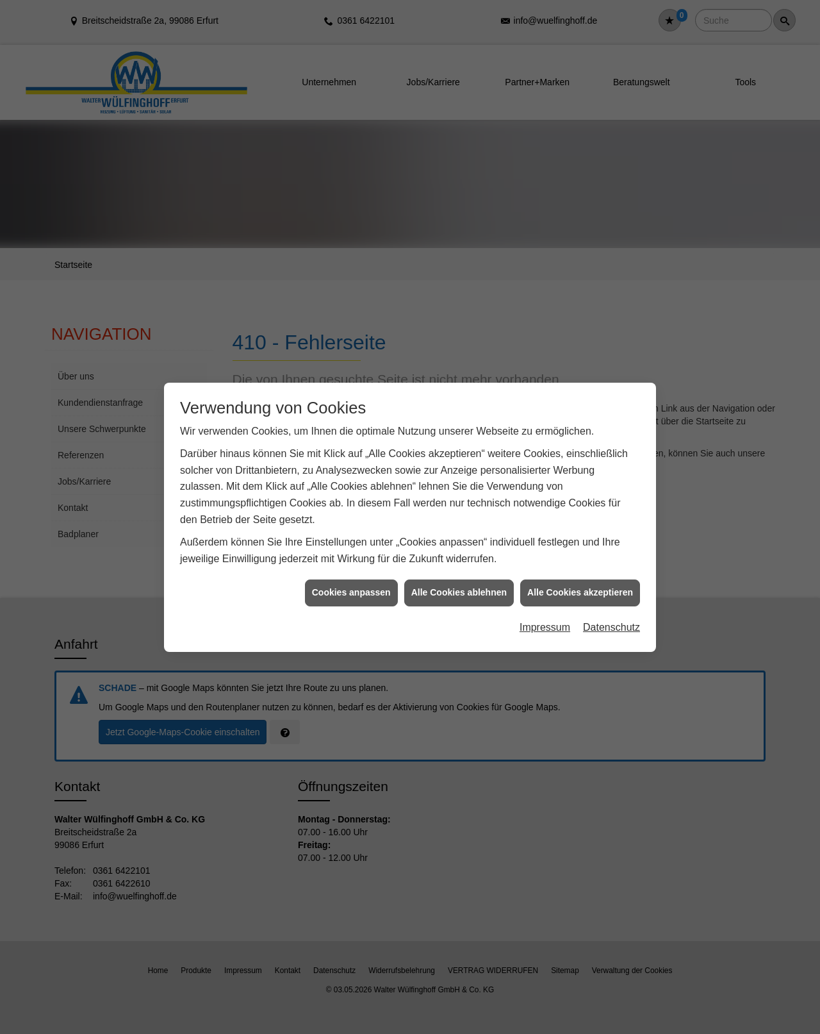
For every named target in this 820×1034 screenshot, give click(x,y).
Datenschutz (611, 611)
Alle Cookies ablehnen (459, 577)
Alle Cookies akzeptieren (580, 577)
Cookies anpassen (351, 577)
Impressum (545, 611)
